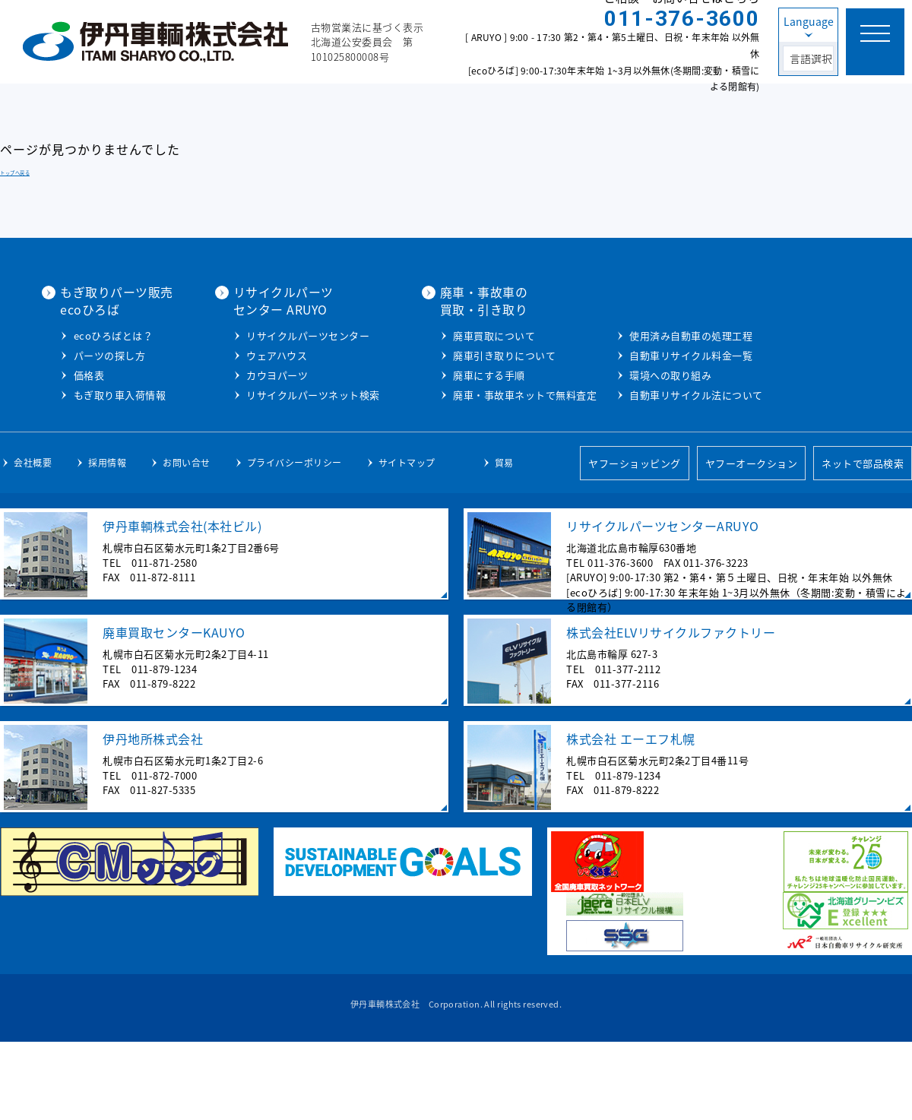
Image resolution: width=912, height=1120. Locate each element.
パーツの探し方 (274, 371)
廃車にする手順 (646, 374)
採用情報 (107, 540)
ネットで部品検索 (863, 540)
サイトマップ (406, 540)
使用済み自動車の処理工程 (671, 414)
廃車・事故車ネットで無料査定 (682, 394)
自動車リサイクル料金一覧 (671, 433)
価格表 (253, 391)
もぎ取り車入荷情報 (284, 410)
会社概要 (33, 540)
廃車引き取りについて (661, 354)
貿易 (504, 540)
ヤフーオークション (751, 540)
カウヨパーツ (438, 374)
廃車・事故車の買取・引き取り (641, 300)
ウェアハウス (437, 354)
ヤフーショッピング (634, 540)
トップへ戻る (15, 172)
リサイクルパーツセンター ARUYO (444, 300)
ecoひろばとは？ (278, 351)
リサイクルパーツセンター (468, 334)
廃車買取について (651, 334)
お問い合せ (187, 540)
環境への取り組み (651, 453)
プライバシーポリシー (294, 540)
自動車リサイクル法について (677, 473)
